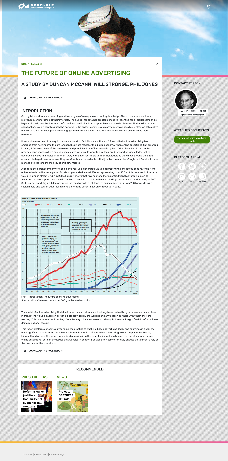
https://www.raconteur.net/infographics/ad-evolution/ (61, 300)
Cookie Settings (56, 454)
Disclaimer (28, 454)
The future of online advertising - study (192, 139)
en (157, 63)
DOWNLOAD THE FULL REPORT (46, 97)
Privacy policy (41, 454)
